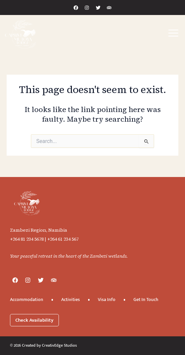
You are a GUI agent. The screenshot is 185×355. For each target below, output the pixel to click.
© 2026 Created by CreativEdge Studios (43, 345)
